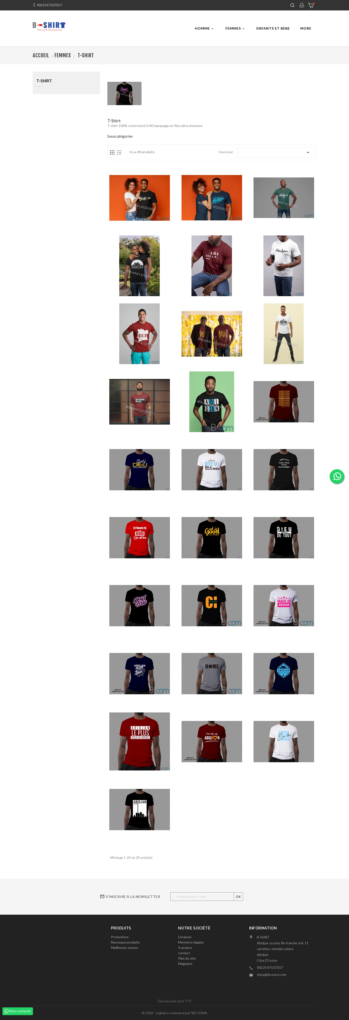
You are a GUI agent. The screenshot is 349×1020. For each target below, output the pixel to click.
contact (184, 953)
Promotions (120, 937)
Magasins (185, 963)
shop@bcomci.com (271, 974)
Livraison (184, 937)
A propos (185, 947)
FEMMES (235, 28)
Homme (205, 28)
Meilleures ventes (124, 947)
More (305, 28)
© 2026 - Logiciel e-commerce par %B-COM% (174, 1013)
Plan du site (187, 958)
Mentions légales (191, 942)
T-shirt (44, 81)
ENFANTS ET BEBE (273, 28)
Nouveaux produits (125, 942)
